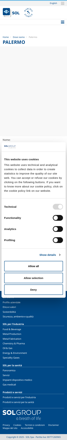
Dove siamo (19, 37)
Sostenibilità (9, 311)
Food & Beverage (12, 329)
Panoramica (9, 370)
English (53, 3)
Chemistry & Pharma (14, 343)
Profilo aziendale (11, 302)
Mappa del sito (10, 428)
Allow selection (33, 277)
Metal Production (12, 334)
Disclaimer (53, 425)
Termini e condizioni (35, 425)
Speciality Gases (11, 357)
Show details (47, 254)
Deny (33, 289)
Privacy (6, 425)
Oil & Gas (7, 348)
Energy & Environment (15, 353)
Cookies (17, 425)
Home (6, 37)
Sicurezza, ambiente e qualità (18, 316)
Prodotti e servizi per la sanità (18, 402)
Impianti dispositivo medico (17, 379)
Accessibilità (27, 428)
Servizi (6, 375)
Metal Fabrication (12, 338)
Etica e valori (9, 307)
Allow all (33, 266)
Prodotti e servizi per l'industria (19, 397)
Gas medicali (9, 384)
